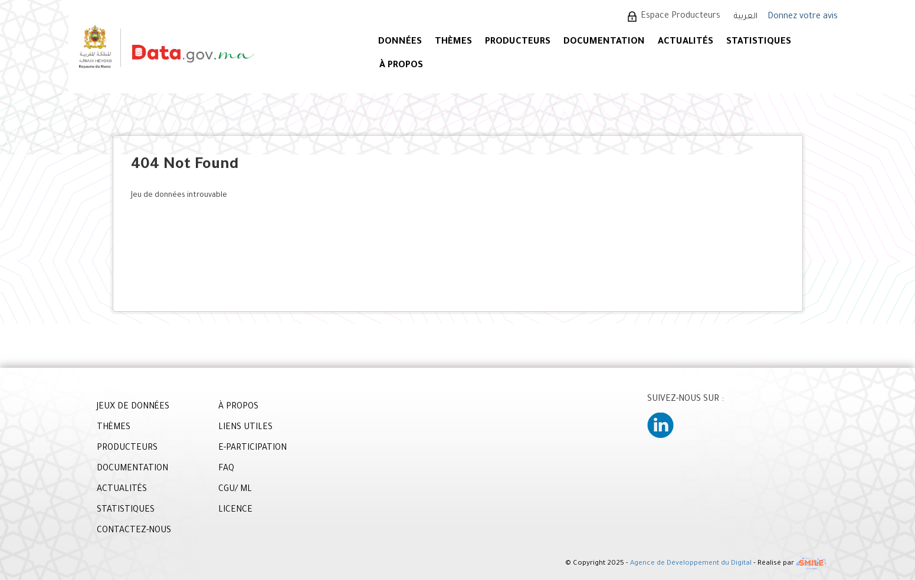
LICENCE (235, 510)
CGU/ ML (235, 490)
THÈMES (113, 428)
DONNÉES (400, 42)
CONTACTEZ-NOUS (134, 531)
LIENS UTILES (245, 428)
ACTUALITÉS (685, 42)
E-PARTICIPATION (252, 448)
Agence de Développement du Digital (691, 564)
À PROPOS (401, 66)
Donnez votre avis (803, 17)
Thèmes (453, 42)
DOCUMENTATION (604, 42)
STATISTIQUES (758, 42)
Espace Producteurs (680, 16)
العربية (745, 16)
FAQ (226, 469)
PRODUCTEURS (517, 42)
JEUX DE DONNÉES (133, 407)
